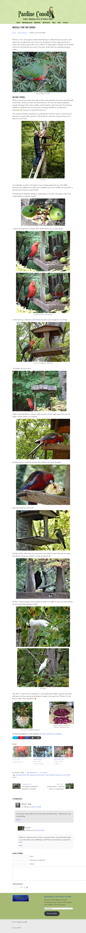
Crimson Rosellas (50, 775)
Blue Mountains (22, 33)
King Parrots (59, 775)
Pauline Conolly (36, 10)
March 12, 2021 (36, 807)
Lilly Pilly (67, 775)
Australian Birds (21, 775)
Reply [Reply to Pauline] (21, 845)
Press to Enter (52, 916)
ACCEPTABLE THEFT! (19, 757)
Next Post (60, 784)
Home (14, 33)
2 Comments (43, 772)
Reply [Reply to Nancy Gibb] (18, 819)
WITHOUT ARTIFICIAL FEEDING (50, 734)
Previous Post (27, 784)
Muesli (14, 777)
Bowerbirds (40, 775)
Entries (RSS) (16, 930)
